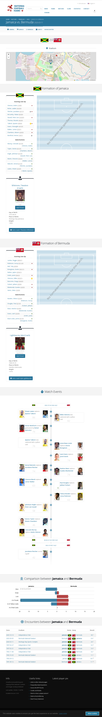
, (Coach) (20, 335)
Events (39, 29)
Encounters (49, 29)
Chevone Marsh (30, 479)
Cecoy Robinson (65, 496)
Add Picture (20, 208)
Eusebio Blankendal (66, 471)
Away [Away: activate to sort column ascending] (74, 630)
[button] (51, 62)
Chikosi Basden (65, 494)
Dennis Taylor (29, 519)
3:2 (92, 645)
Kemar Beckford (30, 425)
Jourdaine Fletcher (31, 467)
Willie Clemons (65, 415)
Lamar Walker (29, 482)
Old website (82, 3)
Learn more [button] (63, 713)
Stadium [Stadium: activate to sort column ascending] (21, 630)
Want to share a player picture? (39, 693)
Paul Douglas (64, 483)
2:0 (92, 642)
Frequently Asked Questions (38, 685)
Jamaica (20, 29)
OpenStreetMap (85, 80)
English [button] (91, 3)
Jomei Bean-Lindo (66, 443)
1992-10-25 (9, 655)
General (10, 29)
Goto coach (21, 230)
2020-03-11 (9, 642)
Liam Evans (64, 454)
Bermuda (29, 29)
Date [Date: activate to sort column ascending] (8, 630)
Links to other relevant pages (38, 682)
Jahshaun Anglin (30, 505)
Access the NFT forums (37, 688)
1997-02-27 (9, 645)
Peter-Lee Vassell (30, 507)
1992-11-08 (9, 652)
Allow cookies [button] (92, 713)
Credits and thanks (35, 690)
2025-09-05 (9, 638)
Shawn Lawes (29, 411)
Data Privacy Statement (37, 699)
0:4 (92, 638)
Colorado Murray (31, 530)
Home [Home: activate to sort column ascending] (69, 630)
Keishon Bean (64, 468)
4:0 (92, 635)
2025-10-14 (9, 635)
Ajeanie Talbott (30, 413)
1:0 (92, 648)
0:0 (91, 658)
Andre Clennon (36, 532)
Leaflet (76, 80)
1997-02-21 (9, 648)
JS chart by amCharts (25, 589)
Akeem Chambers (31, 521)
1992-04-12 (9, 658)
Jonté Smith (64, 456)
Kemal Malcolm (30, 465)
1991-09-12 (9, 662)
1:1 (92, 655)
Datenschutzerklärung (36, 696)
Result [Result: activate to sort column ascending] (92, 630)
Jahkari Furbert (65, 485)
